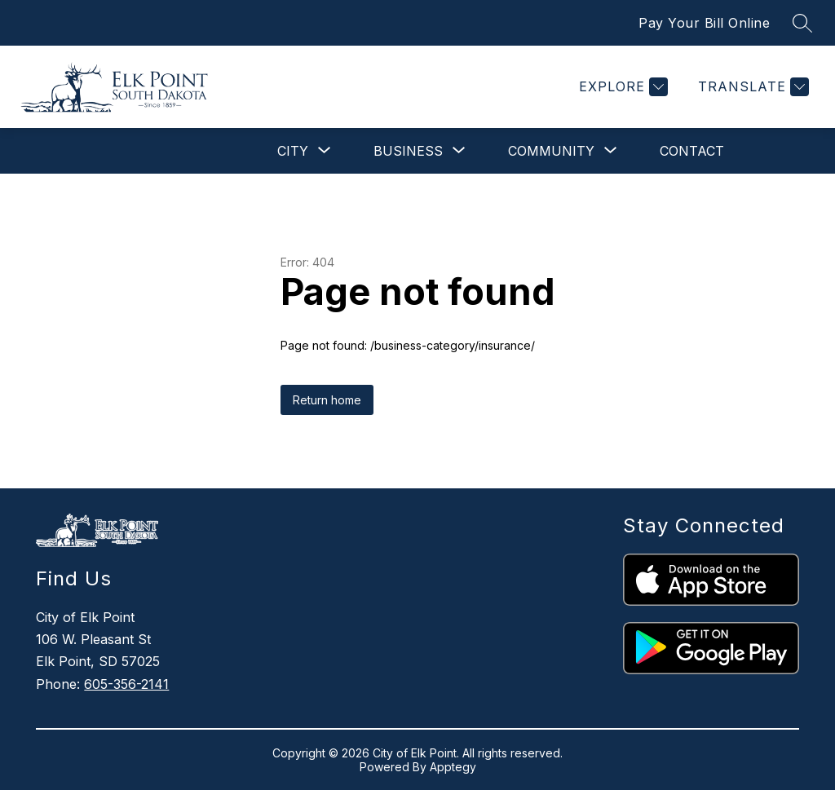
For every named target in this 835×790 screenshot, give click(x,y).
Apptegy (453, 767)
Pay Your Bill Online (704, 23)
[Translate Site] (751, 87)
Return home (327, 400)
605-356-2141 (126, 684)
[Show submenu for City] (292, 151)
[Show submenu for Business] (408, 151)
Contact (692, 151)
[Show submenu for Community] (551, 151)
